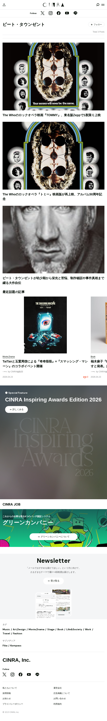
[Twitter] (42, 13)
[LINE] (75, 13)
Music (6, 629)
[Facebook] (59, 13)
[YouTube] (67, 13)
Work (88, 629)
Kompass (15, 645)
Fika (5, 645)
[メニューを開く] (102, 4)
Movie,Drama (36, 629)
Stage (51, 629)
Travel (6, 633)
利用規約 (58, 704)
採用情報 (7, 693)
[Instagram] (50, 13)
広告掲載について (62, 693)
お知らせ (7, 698)
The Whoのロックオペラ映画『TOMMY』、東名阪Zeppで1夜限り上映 (52, 115)
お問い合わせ (60, 698)
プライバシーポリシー (13, 704)
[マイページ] (4, 4)
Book (60, 629)
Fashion (17, 633)
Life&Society (74, 629)
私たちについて (10, 688)
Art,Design (19, 629)
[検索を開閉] (97, 4)
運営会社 (58, 688)
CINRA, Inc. (16, 660)
